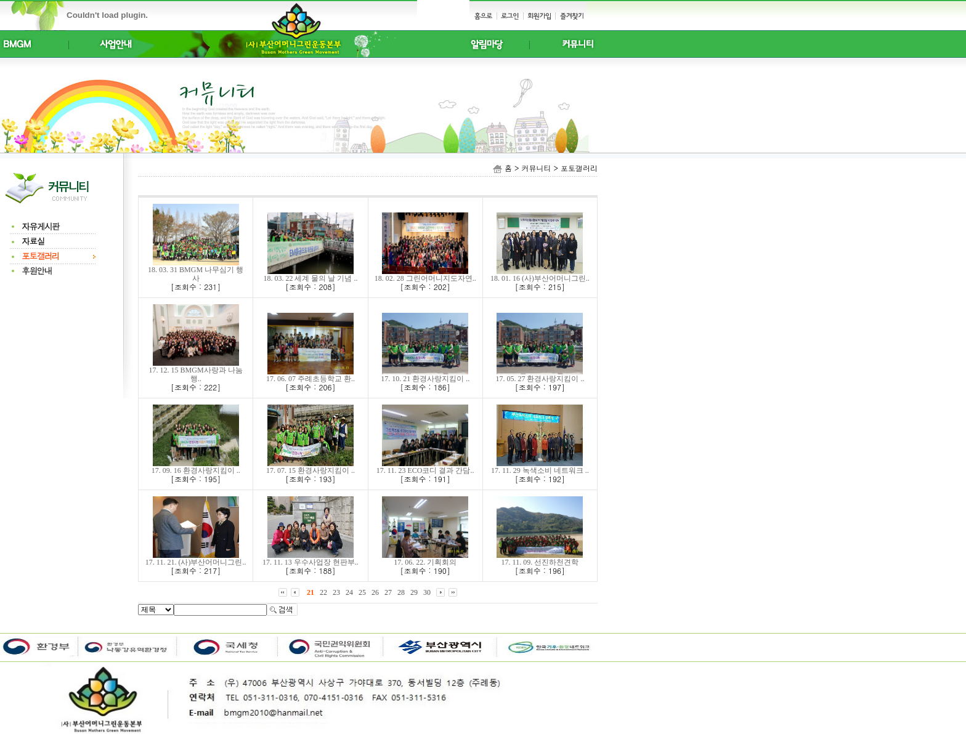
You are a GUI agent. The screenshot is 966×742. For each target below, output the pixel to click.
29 (414, 592)
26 (375, 592)
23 (336, 592)
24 (349, 592)
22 (323, 592)
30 (427, 592)
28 (401, 592)
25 (362, 592)
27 (388, 592)
